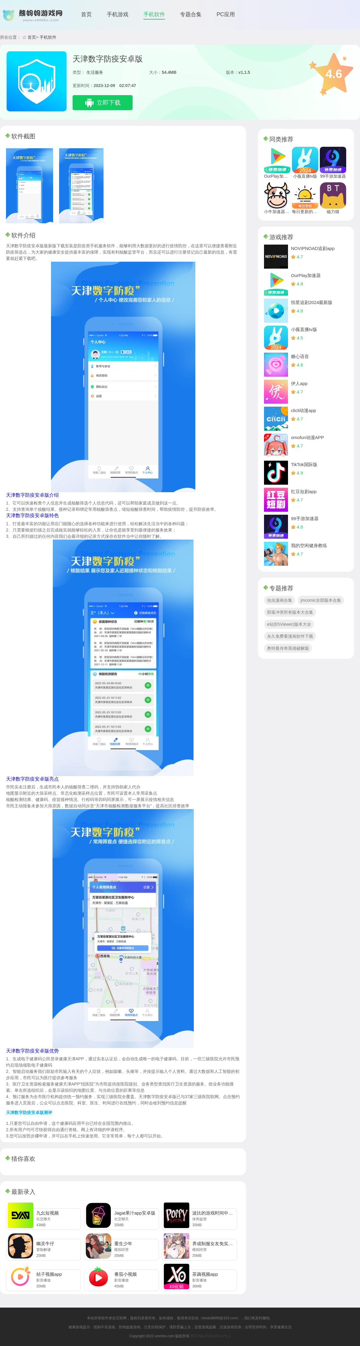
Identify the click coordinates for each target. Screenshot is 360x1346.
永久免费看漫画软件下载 (290, 636)
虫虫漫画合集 (279, 600)
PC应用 (226, 14)
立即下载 (109, 102)
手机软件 (154, 14)
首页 (86, 14)
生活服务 (94, 72)
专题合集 (191, 14)
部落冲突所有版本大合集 (290, 612)
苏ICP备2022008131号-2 (210, 1336)
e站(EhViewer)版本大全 (289, 624)
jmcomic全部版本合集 (321, 600)
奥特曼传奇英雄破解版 (288, 648)
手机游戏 (117, 14)
